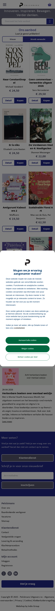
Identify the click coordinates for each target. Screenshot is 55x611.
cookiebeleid (19, 328)
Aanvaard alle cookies (27, 340)
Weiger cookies (27, 349)
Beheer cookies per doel (27, 357)
